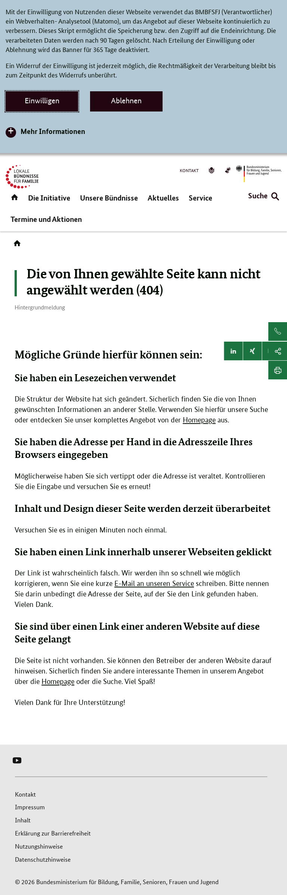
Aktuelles (163, 197)
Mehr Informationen (53, 131)
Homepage (199, 420)
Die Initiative (49, 197)
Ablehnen (126, 100)
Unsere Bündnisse (109, 197)
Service (200, 197)
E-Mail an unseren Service (154, 583)
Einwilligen (42, 100)
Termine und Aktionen (46, 219)
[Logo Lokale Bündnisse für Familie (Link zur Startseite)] (22, 177)
